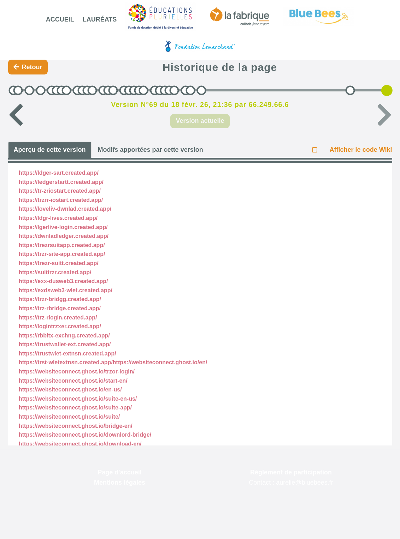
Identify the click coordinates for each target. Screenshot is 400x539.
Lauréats (100, 19)
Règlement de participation (291, 472)
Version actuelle (200, 120)
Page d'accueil (119, 472)
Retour (27, 67)
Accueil (60, 19)
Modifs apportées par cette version (150, 149)
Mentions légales (119, 482)
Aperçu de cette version (50, 149)
